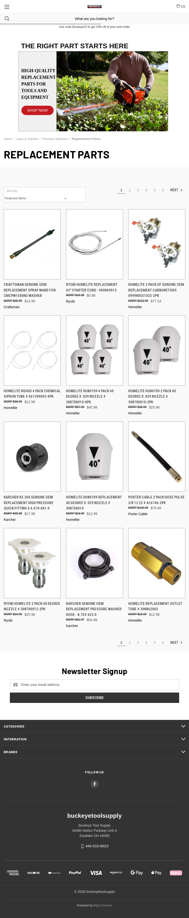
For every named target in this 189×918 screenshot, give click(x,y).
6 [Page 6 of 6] (163, 190)
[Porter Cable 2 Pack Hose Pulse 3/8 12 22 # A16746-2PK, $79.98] (156, 457)
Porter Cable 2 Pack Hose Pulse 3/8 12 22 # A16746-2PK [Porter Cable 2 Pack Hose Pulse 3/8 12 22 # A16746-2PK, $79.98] (156, 500)
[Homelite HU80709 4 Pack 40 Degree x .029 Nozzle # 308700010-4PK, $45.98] (94, 350)
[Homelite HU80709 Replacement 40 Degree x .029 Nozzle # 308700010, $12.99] (94, 457)
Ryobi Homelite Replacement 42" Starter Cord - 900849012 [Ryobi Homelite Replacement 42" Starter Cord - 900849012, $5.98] (91, 287)
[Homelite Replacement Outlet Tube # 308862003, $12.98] (156, 563)
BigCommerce (102, 905)
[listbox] (36, 198)
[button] (37, 108)
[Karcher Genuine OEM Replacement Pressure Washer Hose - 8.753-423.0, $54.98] (94, 563)
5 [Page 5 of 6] (155, 190)
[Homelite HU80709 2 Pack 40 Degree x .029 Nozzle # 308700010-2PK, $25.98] (156, 350)
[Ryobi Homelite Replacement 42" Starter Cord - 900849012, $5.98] (94, 244)
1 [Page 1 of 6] (121, 190)
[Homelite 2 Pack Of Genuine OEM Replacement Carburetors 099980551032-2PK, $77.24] (156, 244)
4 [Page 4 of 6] (146, 190)
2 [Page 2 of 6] (130, 190)
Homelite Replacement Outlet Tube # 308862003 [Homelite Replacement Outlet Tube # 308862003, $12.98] (155, 606)
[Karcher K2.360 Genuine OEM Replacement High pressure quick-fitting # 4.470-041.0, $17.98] (32, 457)
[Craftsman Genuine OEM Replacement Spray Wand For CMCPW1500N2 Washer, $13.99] (32, 244)
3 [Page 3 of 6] (138, 190)
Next (176, 189)
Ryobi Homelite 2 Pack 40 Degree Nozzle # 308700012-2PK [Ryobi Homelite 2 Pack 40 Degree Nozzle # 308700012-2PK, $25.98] (32, 606)
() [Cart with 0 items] (180, 6)
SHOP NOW (37, 110)
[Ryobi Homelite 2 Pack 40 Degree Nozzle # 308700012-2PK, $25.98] (32, 563)
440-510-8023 (96, 846)
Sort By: (12, 191)
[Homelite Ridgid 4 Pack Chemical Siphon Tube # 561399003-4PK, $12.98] (32, 350)
